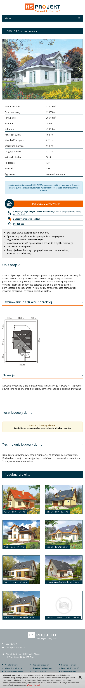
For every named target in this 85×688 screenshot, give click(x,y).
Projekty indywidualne (14, 671)
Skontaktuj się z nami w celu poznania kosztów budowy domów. (42, 428)
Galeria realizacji (40, 671)
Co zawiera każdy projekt (19, 246)
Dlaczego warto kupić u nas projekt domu (28, 232)
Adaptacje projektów (13, 668)
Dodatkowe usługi (68, 671)
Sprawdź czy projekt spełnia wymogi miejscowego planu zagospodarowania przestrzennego (35, 238)
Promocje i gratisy (68, 665)
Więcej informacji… (34, 685)
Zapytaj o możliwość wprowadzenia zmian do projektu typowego (40, 242)
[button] (5, 69)
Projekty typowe (11, 665)
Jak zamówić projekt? (70, 668)
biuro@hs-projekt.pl (15, 647)
